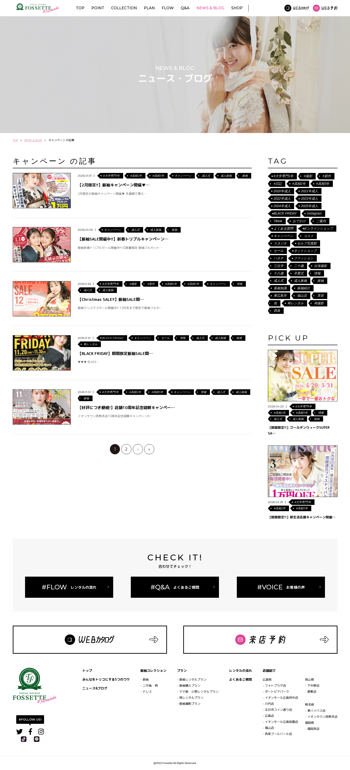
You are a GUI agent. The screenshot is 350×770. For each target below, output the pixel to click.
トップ (87, 670)
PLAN (149, 8)
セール (278, 251)
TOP (80, 8)
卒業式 (299, 273)
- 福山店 (268, 728)
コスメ (308, 236)
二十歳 (299, 266)
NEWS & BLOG (210, 8)
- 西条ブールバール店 (277, 734)
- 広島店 (268, 716)
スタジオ (280, 243)
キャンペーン (283, 236)
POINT (97, 8)
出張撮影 (320, 266)
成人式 (278, 281)
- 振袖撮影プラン (188, 704)
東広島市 (280, 295)
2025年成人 (309, 206)
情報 (317, 273)
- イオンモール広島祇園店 (280, 722)
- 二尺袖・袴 (149, 685)
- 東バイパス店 (315, 710)
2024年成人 (282, 206)
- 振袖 (144, 679)
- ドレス (146, 691)
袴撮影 (319, 303)
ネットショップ (305, 251)
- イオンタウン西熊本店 (321, 717)
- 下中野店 (312, 685)
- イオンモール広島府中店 (280, 697)
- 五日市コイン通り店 (277, 710)
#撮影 (308, 176)
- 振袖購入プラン (188, 685)
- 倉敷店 (310, 691)
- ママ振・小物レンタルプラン (197, 691)
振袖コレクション (153, 670)
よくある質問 (283, 228)
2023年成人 (309, 198)
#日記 (278, 183)
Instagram (314, 213)
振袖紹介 (303, 288)
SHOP (237, 8)
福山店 (302, 295)
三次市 (278, 266)
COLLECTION (124, 8)
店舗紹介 (269, 670)
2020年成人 (282, 191)
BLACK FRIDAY (285, 213)
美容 (320, 295)
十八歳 (278, 273)
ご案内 (321, 221)
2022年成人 (282, 198)
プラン (182, 670)
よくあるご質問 (240, 679)
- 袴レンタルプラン (190, 697)
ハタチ (278, 258)
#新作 (327, 176)
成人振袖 (300, 281)
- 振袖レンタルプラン (191, 679)
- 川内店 (268, 704)
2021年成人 (309, 191)
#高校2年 (299, 183)
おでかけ (299, 221)
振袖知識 (280, 288)
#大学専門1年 (284, 176)
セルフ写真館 (307, 243)
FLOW (168, 8)
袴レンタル (295, 303)
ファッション (303, 258)
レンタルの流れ (240, 670)
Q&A (185, 8)
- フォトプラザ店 (274, 685)
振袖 (320, 281)
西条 (277, 310)
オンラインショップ (318, 228)
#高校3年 (323, 183)
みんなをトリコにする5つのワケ (106, 679)
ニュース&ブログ (94, 688)
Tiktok (278, 221)
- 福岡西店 (312, 729)
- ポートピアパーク (276, 691)
